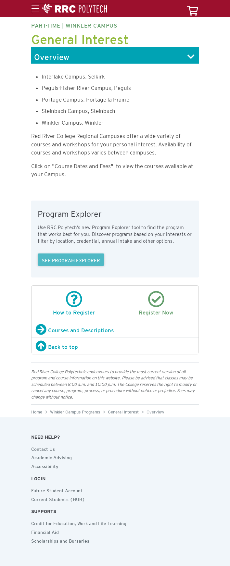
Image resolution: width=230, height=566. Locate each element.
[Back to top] (115, 346)
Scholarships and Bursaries (60, 540)
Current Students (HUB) (58, 498)
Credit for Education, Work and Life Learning (78, 522)
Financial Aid (45, 531)
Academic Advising (51, 456)
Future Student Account (57, 489)
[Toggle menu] (69, 8)
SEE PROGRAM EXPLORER (71, 259)
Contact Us (43, 448)
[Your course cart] (192, 8)
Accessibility (44, 465)
